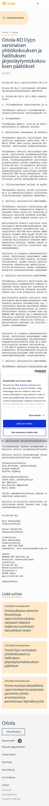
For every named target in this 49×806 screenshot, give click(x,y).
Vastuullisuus (8, 769)
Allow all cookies (24, 424)
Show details (35, 415)
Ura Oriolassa (8, 777)
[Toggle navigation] (45, 4)
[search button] (37, 3)
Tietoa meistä (8, 754)
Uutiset (15, 32)
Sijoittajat (7, 762)
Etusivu (5, 32)
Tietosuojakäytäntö (9, 794)
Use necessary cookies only (24, 432)
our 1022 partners (19, 385)
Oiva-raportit (7, 790)
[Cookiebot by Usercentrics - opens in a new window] (35, 371)
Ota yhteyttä (13, 731)
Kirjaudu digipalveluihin (13, 746)
